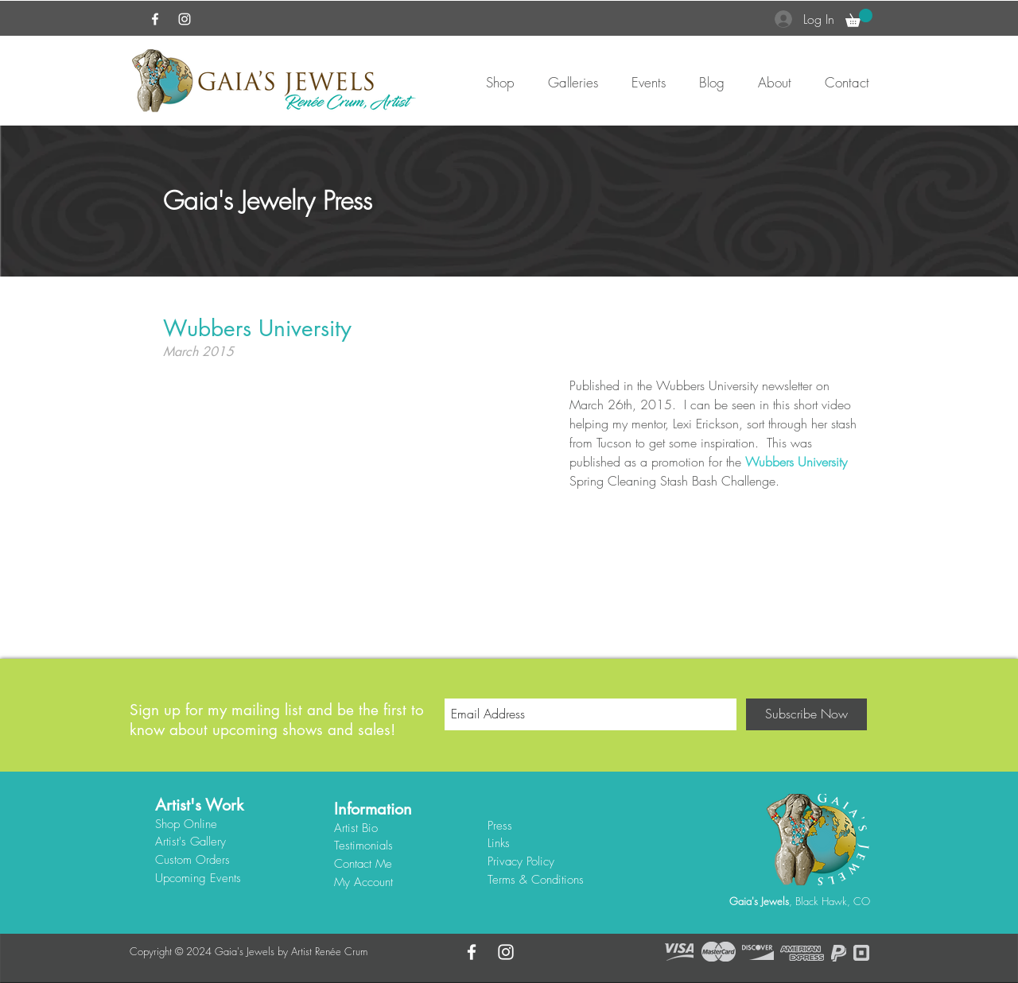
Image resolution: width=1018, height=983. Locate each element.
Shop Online (186, 824)
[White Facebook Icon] (155, 19)
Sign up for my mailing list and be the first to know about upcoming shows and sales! (277, 720)
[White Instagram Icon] (184, 19)
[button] (858, 18)
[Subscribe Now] (806, 714)
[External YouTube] (354, 486)
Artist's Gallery (190, 841)
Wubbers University (796, 461)
